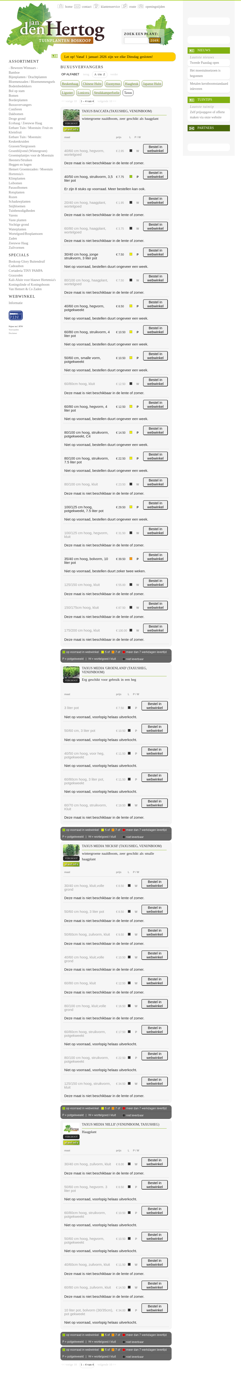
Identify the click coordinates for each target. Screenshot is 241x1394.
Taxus (128, 93)
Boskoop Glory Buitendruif (27, 261)
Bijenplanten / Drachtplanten (28, 77)
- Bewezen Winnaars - (23, 68)
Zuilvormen (16, 247)
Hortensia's (16, 174)
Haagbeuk (131, 84)
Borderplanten (18, 100)
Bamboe (14, 72)
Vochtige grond (19, 224)
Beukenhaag (70, 84)
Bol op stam (17, 91)
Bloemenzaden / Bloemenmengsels (32, 82)
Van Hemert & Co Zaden (25, 289)
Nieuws (203, 50)
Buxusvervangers (20, 105)
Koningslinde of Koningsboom (29, 284)
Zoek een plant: (141, 34)
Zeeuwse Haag (18, 243)
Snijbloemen (17, 206)
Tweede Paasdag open (204, 62)
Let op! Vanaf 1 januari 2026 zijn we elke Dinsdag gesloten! (108, 57)
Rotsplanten (16, 192)
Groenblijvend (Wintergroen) (28, 151)
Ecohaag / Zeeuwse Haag (25, 123)
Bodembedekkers (20, 86)
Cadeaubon (16, 266)
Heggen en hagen (20, 164)
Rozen (13, 197)
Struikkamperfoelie (106, 93)
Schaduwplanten (20, 201)
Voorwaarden (14, 330)
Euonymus (113, 84)
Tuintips (204, 99)
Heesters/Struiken (20, 160)
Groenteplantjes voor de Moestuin (31, 155)
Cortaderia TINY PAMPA (26, 270)
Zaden (13, 238)
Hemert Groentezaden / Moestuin (31, 169)
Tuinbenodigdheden (22, 210)
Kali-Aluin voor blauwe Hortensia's (32, 280)
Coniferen (15, 109)
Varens (13, 215)
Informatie (16, 303)
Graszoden (16, 275)
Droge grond (17, 118)
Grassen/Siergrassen (22, 146)
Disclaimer (13, 333)
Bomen (13, 95)
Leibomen (15, 183)
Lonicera (83, 93)
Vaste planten (17, 220)
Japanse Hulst (152, 84)
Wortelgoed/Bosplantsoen (26, 234)
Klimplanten (17, 178)
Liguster (67, 93)
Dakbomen (16, 114)
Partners (205, 128)
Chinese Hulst (92, 84)
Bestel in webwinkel (155, 149)
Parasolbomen (18, 187)
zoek (155, 40)
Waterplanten (17, 229)
